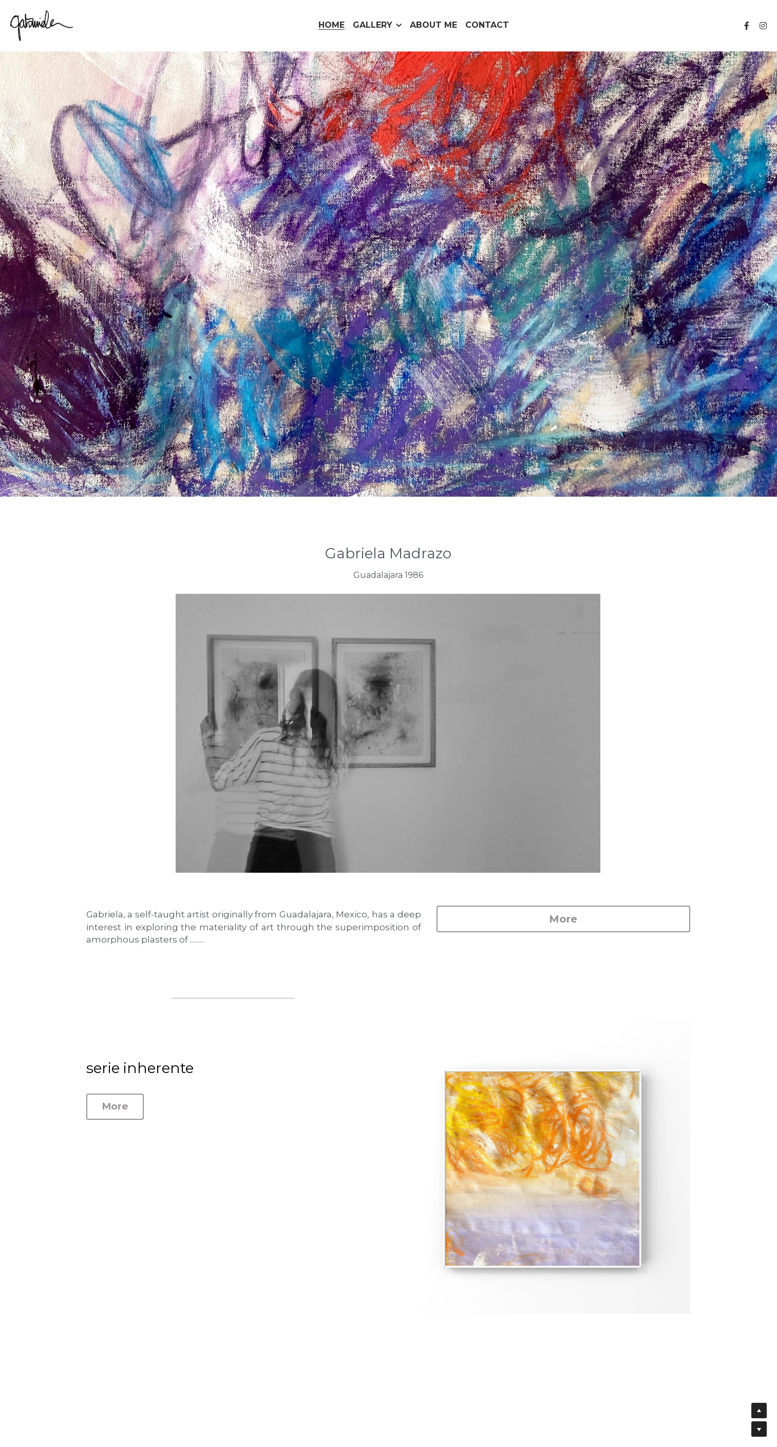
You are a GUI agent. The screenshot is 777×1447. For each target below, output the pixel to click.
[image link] (41, 25)
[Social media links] (746, 26)
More (594, 919)
